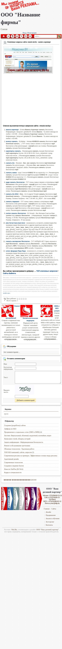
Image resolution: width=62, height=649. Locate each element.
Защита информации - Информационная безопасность (23, 442)
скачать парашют (12, 201)
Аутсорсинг (50, 522)
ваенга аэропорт (12, 130)
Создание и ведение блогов (14, 466)
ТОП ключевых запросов (46, 271)
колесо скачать (12, 141)
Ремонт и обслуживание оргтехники (17, 446)
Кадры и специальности (12, 472)
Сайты (53, 509)
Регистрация (32, 33)
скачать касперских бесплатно (18, 241)
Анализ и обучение (52, 518)
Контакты (49, 525)
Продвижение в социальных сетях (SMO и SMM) (22, 432)
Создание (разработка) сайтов (15, 425)
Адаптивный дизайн (11, 459)
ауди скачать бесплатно (15, 182)
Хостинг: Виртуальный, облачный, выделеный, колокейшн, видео (27, 435)
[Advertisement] (22, 100)
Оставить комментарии (16, 358)
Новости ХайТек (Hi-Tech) (13, 469)
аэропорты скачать (13, 151)
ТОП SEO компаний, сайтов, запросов (18, 452)
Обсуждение (11, 346)
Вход (24, 33)
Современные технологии (13, 462)
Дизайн (48, 512)
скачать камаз (11, 173)
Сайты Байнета (9, 273)
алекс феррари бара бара (16, 251)
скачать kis (10, 163)
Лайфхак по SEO (10, 429)
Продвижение (51, 515)
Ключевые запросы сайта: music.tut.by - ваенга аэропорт (29, 42)
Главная (3, 36)
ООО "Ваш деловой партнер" (47, 530)
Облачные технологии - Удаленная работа (19, 449)
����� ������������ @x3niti (20, 480)
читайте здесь (6, 293)
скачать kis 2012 (12, 194)
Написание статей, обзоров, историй (17, 439)
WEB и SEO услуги (56, 308)
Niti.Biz (14, 530)
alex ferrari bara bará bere (15, 223)
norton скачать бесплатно (16, 213)
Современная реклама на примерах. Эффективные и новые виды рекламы (30, 456)
